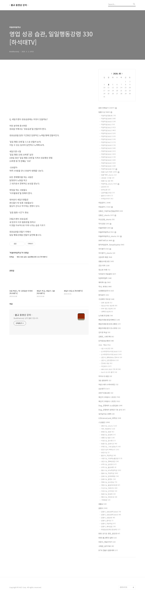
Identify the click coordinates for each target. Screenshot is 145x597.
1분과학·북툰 (105, 257)
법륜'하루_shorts (109, 175)
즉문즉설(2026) (109, 169)
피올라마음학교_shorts (110, 236)
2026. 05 (117, 73)
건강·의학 (103, 265)
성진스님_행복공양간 (110, 461)
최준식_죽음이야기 (107, 542)
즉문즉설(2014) (108, 133)
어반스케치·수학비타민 (108, 384)
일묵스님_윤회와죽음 (110, 476)
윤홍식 (102, 508)
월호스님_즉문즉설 (109, 473)
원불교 (102, 504)
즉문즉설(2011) (108, 124)
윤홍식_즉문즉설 (108, 523)
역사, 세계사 (105, 286)
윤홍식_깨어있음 (108, 526)
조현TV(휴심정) (105, 393)
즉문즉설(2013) (108, 130)
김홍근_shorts (107, 215)
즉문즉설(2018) (108, 145)
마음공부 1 (104, 202)
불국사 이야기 (107, 195)
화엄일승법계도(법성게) (110, 529)
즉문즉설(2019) (108, 148)
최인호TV (106, 366)
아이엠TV (104, 249)
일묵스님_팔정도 (108, 479)
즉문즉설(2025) (108, 166)
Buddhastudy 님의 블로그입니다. (26, 318)
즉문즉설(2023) (108, 160)
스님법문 (104, 422)
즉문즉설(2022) (108, 157)
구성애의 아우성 (106, 299)
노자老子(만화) (105, 315)
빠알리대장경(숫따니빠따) (109, 324)
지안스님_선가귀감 (109, 491)
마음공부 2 (105, 207)
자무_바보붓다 (108, 429)
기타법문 (105, 500)
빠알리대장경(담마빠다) (109, 320)
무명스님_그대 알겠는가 (111, 446)
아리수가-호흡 (105, 376)
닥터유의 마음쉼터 (107, 274)
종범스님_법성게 (108, 435)
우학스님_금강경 (109, 464)
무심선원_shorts (106, 219)
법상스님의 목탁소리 (110, 449)
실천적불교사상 (108, 193)
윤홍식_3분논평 (108, 517)
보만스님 (105, 452)
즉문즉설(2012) (108, 127)
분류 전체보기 (107, 108)
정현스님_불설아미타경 (110, 485)
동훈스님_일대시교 (109, 443)
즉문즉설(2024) (108, 163)
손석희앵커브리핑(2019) (111, 354)
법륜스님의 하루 (110, 172)
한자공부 (103, 295)
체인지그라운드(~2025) (109, 401)
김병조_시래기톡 (106, 336)
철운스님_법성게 (108, 494)
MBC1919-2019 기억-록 (111, 369)
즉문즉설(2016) (108, 139)
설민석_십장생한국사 (110, 360)
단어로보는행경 (106, 341)
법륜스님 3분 (107, 181)
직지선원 (104, 223)
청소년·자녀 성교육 (109, 305)
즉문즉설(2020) (108, 151)
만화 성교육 (106, 302)
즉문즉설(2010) (108, 121)
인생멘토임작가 (106, 290)
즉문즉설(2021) (108, 154)
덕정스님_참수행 (108, 440)
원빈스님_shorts (109, 426)
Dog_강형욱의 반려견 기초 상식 (111, 409)
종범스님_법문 (107, 432)
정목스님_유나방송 (109, 482)
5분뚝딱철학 (105, 278)
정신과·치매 (104, 269)
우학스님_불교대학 (108, 467)
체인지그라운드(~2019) (109, 397)
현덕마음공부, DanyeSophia (111, 244)
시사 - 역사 (104, 345)
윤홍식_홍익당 (107, 520)
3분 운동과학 (104, 380)
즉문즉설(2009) (108, 118)
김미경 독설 (104, 332)
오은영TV (104, 388)
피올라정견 (105, 228)
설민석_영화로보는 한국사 (111, 357)
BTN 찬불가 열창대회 (108, 550)
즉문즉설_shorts (110, 184)
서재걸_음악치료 (106, 546)
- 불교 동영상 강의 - (18, 5)
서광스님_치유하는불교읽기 (111, 458)
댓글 (11, 304)
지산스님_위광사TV (109, 488)
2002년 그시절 (107, 178)
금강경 (105, 187)
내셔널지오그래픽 (106, 414)
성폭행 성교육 (107, 311)
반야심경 (105, 190)
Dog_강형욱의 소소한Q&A (110, 405)
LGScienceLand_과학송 (109, 418)
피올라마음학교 (107, 232)
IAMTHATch (106, 240)
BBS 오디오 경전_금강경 (109, 533)
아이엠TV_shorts (106, 253)
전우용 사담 (106, 363)
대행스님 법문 (108, 438)
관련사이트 (123, 587)
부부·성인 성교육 (108, 308)
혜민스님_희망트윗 (109, 497)
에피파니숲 (104, 282)
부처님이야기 (107, 198)
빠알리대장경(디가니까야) (109, 328)
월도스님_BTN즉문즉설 (111, 470)
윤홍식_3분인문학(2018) (111, 512)
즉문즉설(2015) (108, 136)
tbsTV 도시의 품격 (109, 372)
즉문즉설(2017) (108, 142)
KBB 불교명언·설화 (107, 537)
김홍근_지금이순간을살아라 (110, 211)
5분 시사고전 (107, 348)
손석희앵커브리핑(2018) (111, 351)
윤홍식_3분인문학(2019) (111, 514)
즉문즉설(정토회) (108, 115)
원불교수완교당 (106, 261)
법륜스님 (105, 112)
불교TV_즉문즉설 (108, 455)
